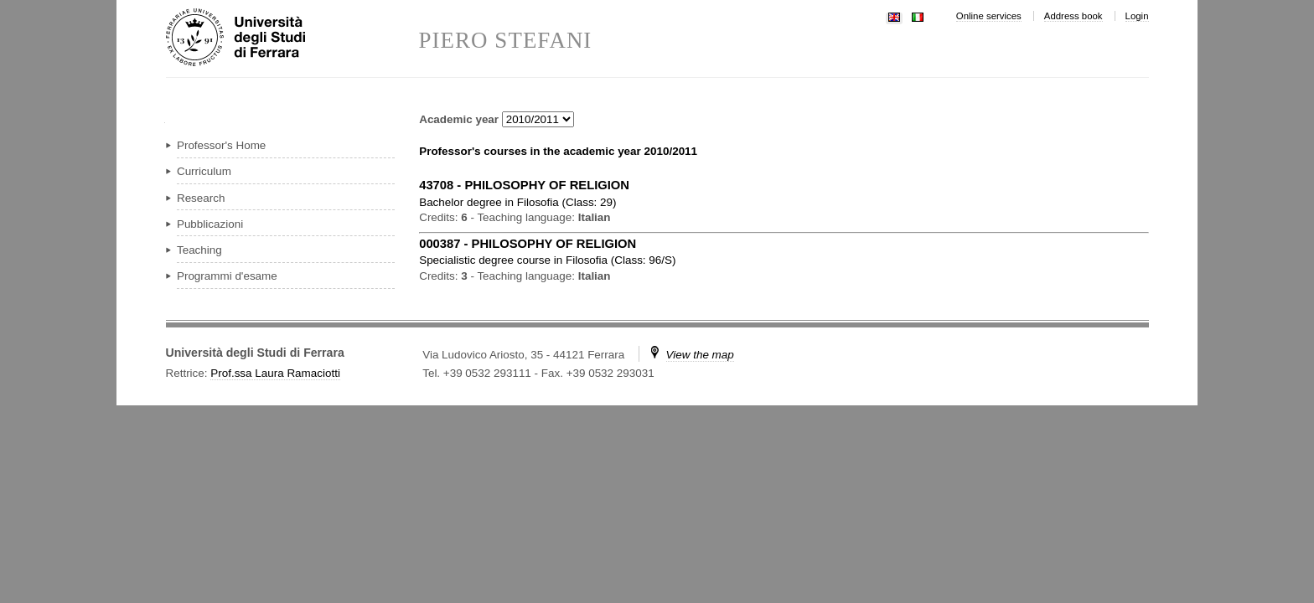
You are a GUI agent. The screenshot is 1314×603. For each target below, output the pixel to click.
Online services (989, 16)
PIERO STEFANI (505, 40)
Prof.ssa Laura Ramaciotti (275, 373)
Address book (1073, 16)
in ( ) (517, 202)
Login (1137, 16)
